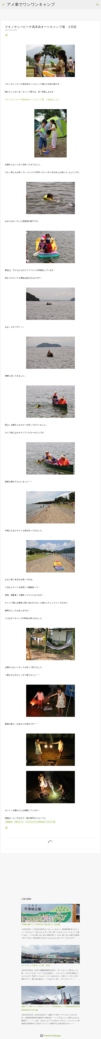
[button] (6, 35)
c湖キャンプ (19, 822)
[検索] (97, 5)
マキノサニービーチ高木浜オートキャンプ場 (40, 822)
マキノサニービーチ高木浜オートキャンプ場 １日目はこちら (32, 99)
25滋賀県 (9, 822)
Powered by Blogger (50, 1036)
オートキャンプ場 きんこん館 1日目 (35, 965)
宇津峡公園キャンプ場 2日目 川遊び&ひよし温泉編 (40, 924)
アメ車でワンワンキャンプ (31, 4)
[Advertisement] (50, 873)
